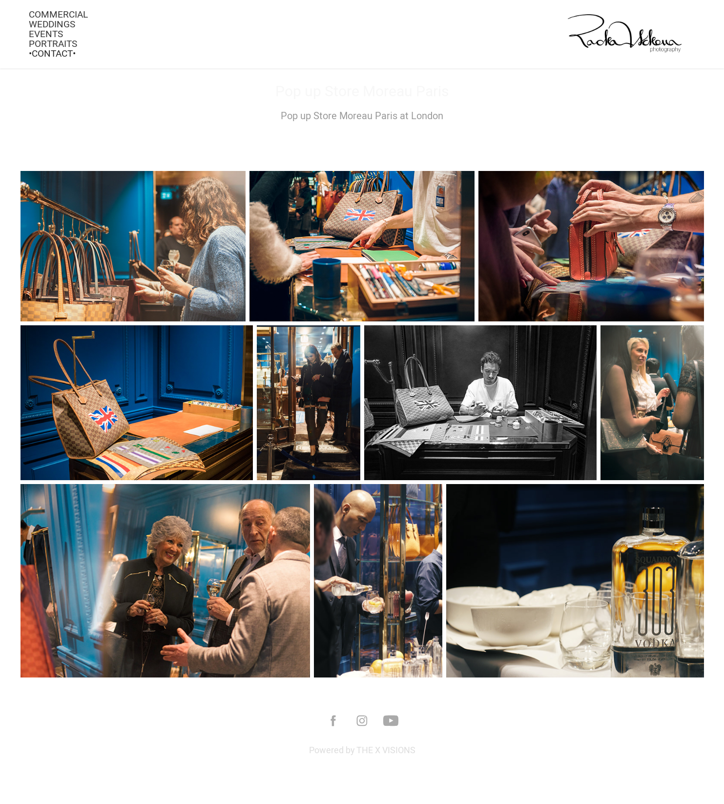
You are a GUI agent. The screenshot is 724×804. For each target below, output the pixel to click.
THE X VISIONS (385, 750)
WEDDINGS (52, 24)
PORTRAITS (53, 43)
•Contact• (52, 53)
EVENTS (46, 33)
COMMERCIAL (58, 14)
